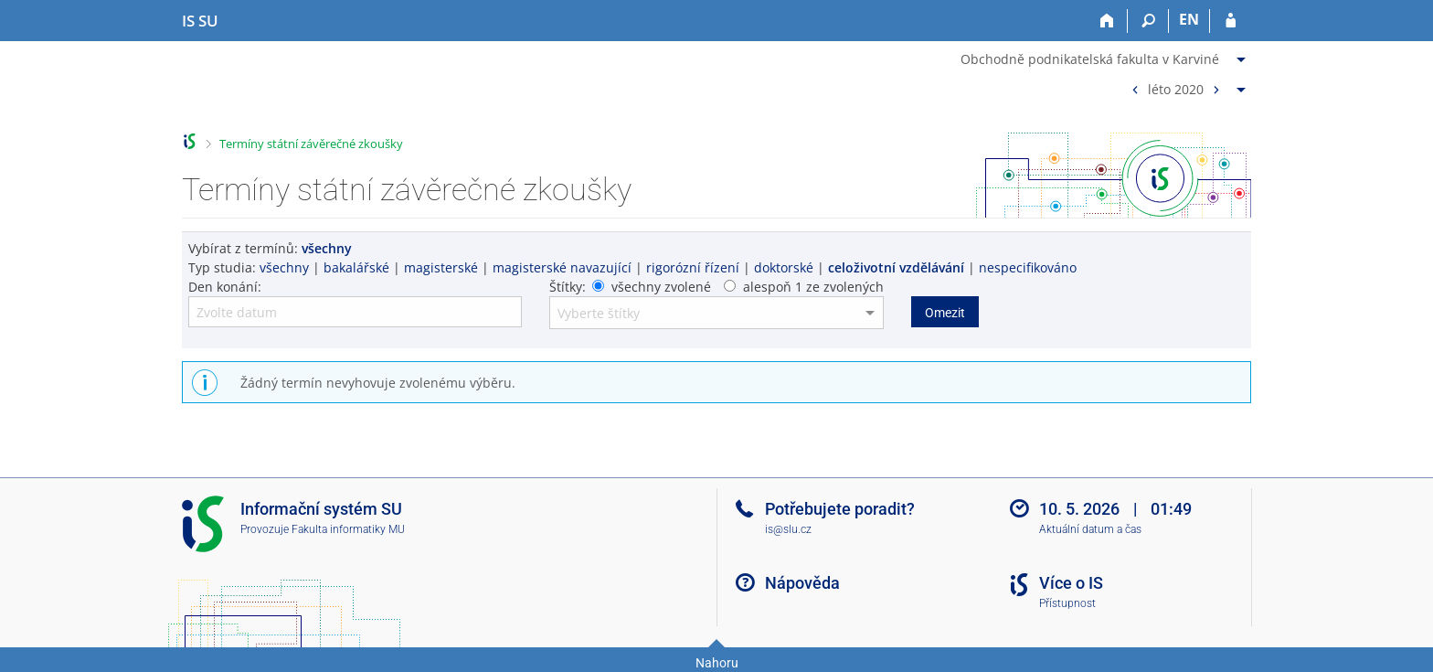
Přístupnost (1067, 603)
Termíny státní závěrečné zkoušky (311, 143)
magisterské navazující (562, 267)
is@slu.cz (788, 529)
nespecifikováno (1028, 267)
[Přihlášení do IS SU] (1230, 21)
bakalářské (356, 267)
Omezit (945, 312)
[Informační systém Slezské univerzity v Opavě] (200, 21)
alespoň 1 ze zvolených (813, 286)
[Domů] (1107, 21)
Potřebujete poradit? (840, 508)
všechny (284, 267)
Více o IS (1071, 582)
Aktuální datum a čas (1090, 529)
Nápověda (802, 582)
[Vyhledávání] (1148, 21)
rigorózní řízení (692, 267)
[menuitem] (1105, 55)
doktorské (783, 267)
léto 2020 (1176, 88)
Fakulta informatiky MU (348, 529)
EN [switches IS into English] (1189, 19)
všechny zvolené (661, 286)
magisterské (441, 267)
